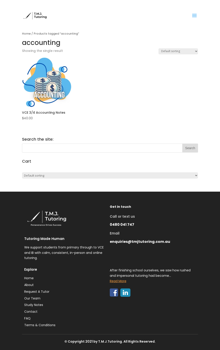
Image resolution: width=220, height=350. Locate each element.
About (29, 285)
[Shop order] (178, 51)
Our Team (32, 298)
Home (26, 33)
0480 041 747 (122, 224)
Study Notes (33, 305)
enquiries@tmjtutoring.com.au (140, 241)
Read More (118, 281)
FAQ (27, 318)
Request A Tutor (36, 291)
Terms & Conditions (39, 325)
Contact (30, 311)
